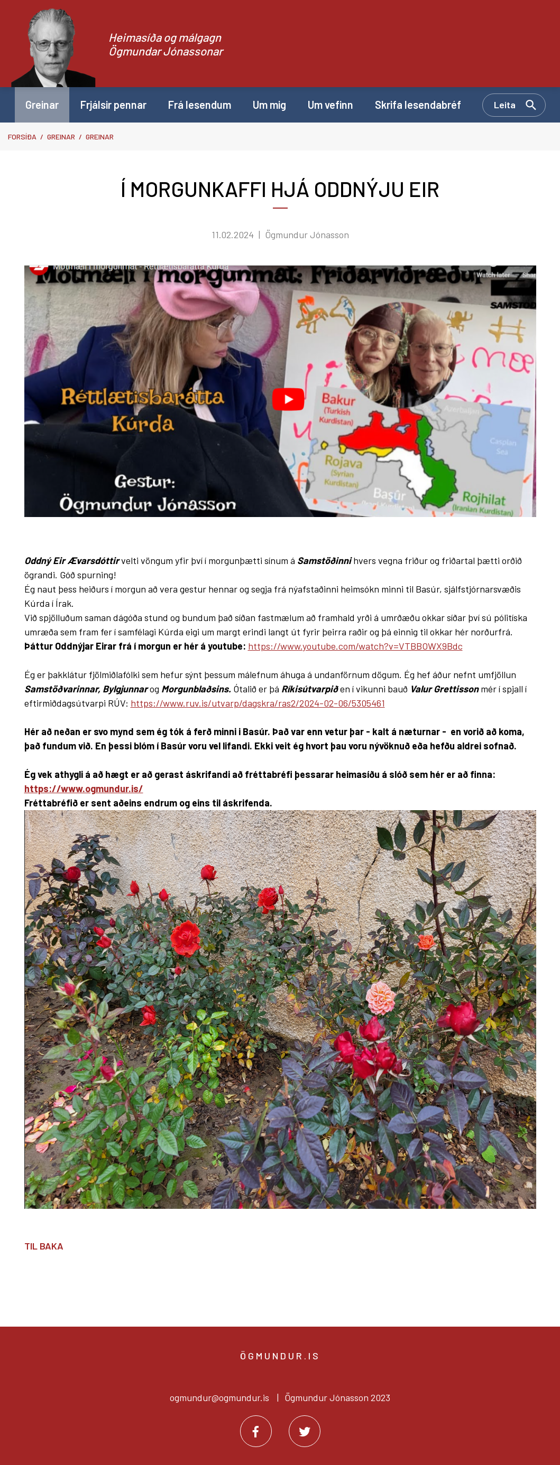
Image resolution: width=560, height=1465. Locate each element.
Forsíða (22, 136)
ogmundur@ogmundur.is (219, 1397)
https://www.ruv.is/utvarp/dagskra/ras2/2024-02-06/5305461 (258, 703)
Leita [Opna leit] (505, 104)
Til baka (43, 1246)
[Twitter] (304, 1431)
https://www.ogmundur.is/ (83, 788)
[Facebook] (256, 1431)
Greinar (61, 136)
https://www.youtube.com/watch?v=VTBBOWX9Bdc (355, 646)
